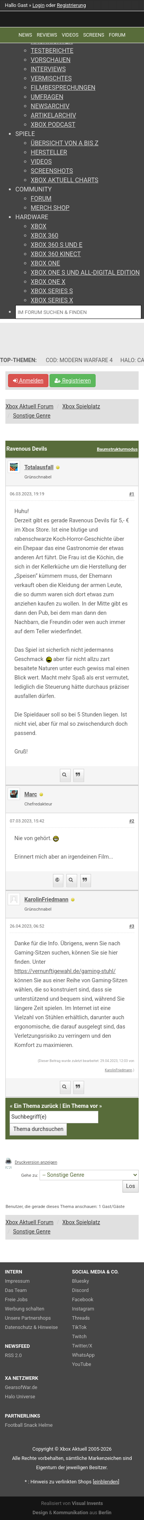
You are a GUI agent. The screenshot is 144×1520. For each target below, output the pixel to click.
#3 (131, 926)
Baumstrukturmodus (117, 449)
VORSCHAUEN (51, 60)
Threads (81, 1318)
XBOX (38, 226)
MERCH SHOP (50, 207)
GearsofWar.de (21, 1387)
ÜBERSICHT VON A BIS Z (64, 143)
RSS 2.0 (13, 1355)
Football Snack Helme (29, 1425)
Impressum (17, 1281)
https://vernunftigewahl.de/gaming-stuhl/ (65, 971)
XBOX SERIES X (52, 300)
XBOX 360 (44, 235)
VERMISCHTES (51, 78)
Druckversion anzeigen (36, 1162)
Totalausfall (38, 467)
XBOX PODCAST (53, 124)
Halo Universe (20, 1396)
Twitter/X (82, 1346)
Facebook (83, 1299)
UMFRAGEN (47, 97)
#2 (131, 821)
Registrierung (71, 5)
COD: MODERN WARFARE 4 (79, 360)
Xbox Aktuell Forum (29, 406)
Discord (80, 1290)
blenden (106, 1482)
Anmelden (28, 380)
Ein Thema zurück (36, 1106)
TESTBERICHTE (52, 50)
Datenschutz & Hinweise (31, 1327)
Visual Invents (87, 1503)
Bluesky (80, 1281)
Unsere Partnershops (28, 1318)
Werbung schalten (24, 1309)
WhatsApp (83, 1355)
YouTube (81, 1364)
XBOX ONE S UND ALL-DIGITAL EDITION (85, 272)
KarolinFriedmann (46, 899)
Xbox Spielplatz (81, 406)
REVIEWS (47, 35)
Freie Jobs (16, 1299)
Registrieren (73, 380)
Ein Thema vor (80, 1106)
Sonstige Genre (31, 416)
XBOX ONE (45, 263)
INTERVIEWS (48, 69)
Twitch (79, 1336)
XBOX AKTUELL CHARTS (64, 180)
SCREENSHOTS (52, 170)
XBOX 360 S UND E (57, 244)
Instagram (83, 1309)
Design (40, 1512)
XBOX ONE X (48, 281)
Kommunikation (70, 1512)
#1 (131, 494)
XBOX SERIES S (52, 291)
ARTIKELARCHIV (53, 115)
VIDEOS (41, 161)
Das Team (16, 1290)
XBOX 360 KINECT (56, 254)
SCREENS (93, 35)
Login (38, 5)
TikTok (79, 1327)
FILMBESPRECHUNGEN (63, 87)
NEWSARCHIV (50, 106)
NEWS (25, 35)
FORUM (41, 198)
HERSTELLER (49, 152)
